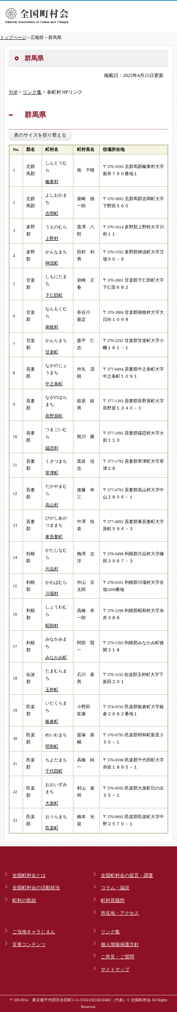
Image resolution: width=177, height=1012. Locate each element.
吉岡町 (51, 213)
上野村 (51, 238)
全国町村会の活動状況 (36, 887)
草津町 (51, 473)
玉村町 (51, 690)
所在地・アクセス (120, 913)
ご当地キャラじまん (33, 932)
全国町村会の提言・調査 (127, 875)
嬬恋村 (51, 448)
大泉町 (51, 803)
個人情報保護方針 (120, 944)
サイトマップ (115, 969)
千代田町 (54, 771)
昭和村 (51, 626)
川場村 (51, 593)
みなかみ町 (56, 657)
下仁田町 (54, 295)
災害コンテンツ (29, 944)
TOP (13, 92)
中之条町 (54, 384)
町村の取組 (24, 900)
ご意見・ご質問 (117, 957)
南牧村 (51, 327)
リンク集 (32, 92)
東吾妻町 (54, 537)
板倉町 (51, 721)
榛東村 (51, 182)
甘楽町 (51, 352)
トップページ (13, 37)
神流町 (51, 263)
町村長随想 (113, 900)
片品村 (51, 569)
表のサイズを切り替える (40, 135)
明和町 (51, 746)
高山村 (51, 505)
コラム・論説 (115, 887)
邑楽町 (51, 828)
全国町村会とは (29, 875)
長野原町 (54, 416)
